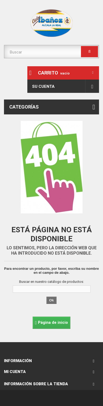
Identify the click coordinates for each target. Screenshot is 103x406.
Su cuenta (43, 86)
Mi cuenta (15, 371)
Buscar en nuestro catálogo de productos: (51, 282)
